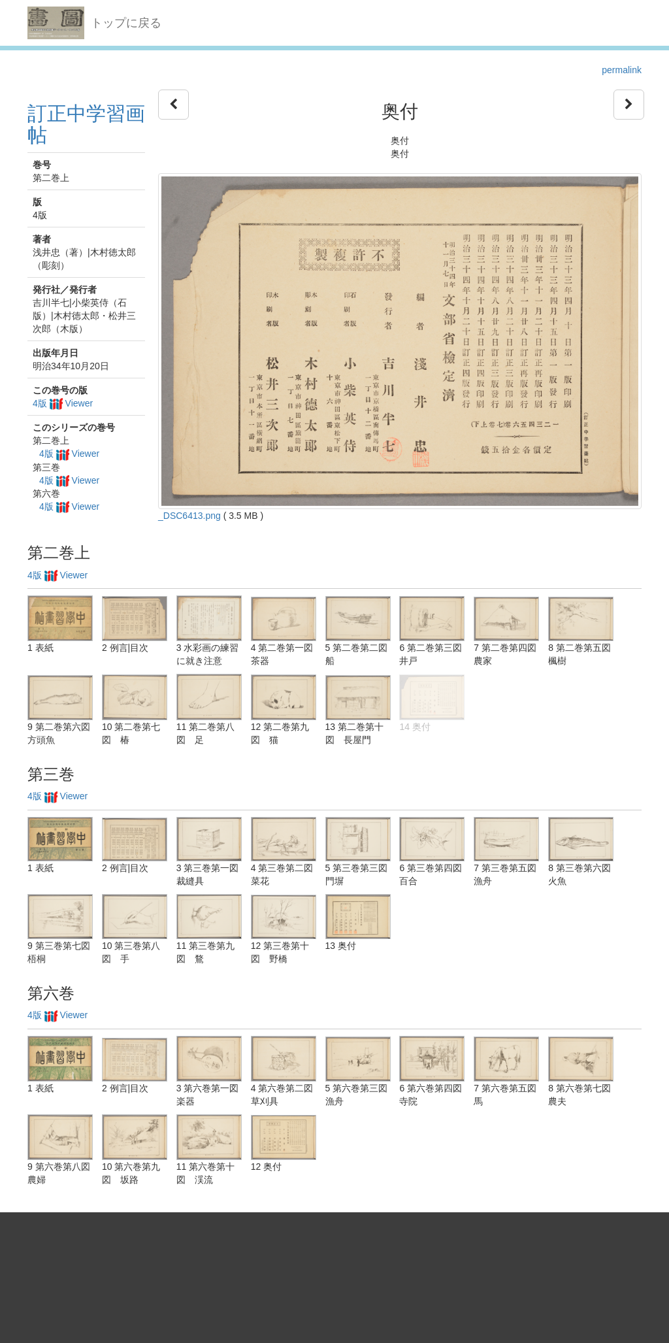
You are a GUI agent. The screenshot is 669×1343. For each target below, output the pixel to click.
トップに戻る (126, 22)
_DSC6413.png (189, 515)
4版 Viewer (63, 403)
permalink (622, 70)
